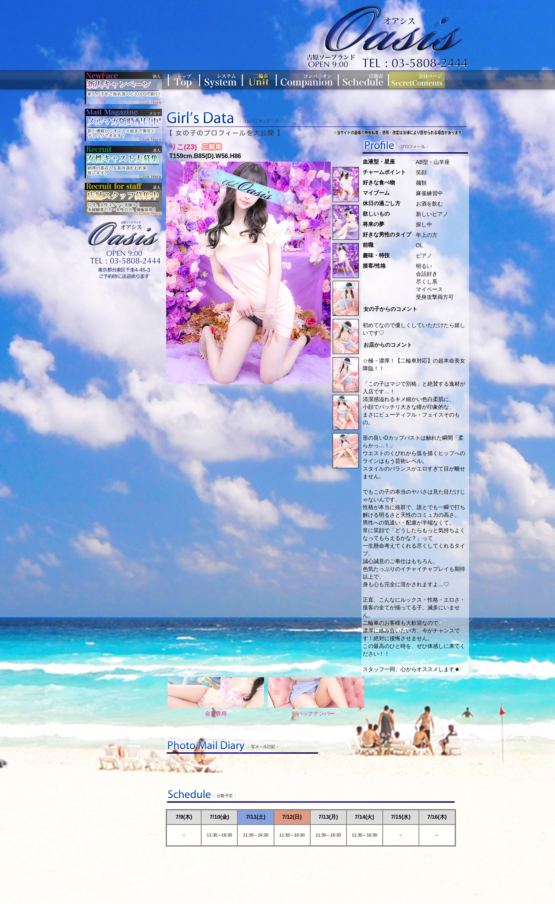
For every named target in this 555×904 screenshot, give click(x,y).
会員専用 (216, 697)
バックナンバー (316, 697)
